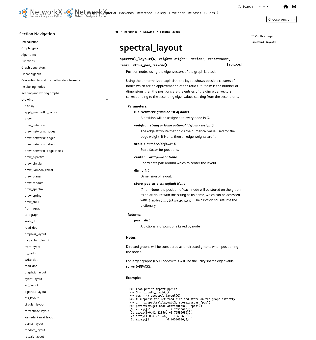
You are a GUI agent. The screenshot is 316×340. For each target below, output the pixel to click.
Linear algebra (31, 74)
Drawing (27, 99)
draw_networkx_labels (40, 144)
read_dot (31, 227)
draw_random (34, 183)
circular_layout (34, 304)
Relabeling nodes (33, 87)
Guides (209, 13)
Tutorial (110, 13)
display (29, 106)
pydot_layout (33, 279)
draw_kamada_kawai (39, 170)
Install (96, 13)
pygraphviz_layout (37, 240)
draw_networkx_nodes (40, 131)
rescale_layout (34, 336)
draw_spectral (34, 189)
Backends (126, 13)
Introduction (29, 42)
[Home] (94, 32)
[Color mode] (277, 6)
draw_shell (32, 202)
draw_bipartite (34, 157)
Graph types (29, 48)
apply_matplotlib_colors (41, 112)
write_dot (31, 221)
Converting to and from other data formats (50, 80)
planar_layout (34, 323)
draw (28, 119)
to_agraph (31, 215)
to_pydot (30, 253)
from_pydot (32, 247)
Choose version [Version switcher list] (280, 19)
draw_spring (33, 195)
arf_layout (31, 285)
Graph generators (33, 67)
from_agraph (33, 208)
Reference (144, 13)
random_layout (35, 330)
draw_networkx (35, 125)
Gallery (160, 13)
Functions (28, 61)
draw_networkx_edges (40, 138)
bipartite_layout (35, 292)
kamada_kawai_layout (39, 317)
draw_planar (33, 176)
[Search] (253, 6)
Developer (177, 13)
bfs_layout (31, 298)
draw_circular (34, 163)
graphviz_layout (35, 234)
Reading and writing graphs (40, 93)
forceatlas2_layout (37, 311)
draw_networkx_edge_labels (44, 151)
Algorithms (28, 54)
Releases (194, 13)
